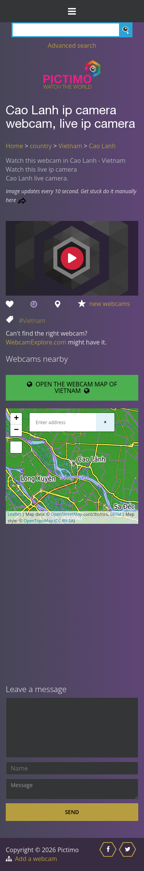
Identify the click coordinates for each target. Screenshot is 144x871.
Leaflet (14, 514)
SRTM (115, 514)
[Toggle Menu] (72, 11)
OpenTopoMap (38, 520)
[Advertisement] (72, 605)
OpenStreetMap (67, 514)
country (41, 146)
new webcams (109, 303)
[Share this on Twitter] (128, 854)
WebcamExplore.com (36, 342)
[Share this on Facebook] (109, 854)
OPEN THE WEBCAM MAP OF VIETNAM (72, 387)
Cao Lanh (102, 146)
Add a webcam (36, 858)
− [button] (16, 430)
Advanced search (72, 45)
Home (14, 146)
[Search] (72, 29)
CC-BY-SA (64, 520)
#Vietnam (32, 320)
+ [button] (16, 419)
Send (72, 812)
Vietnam (70, 146)
